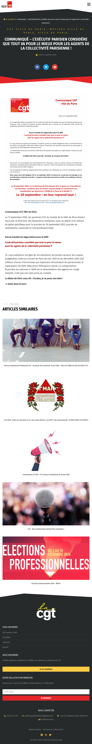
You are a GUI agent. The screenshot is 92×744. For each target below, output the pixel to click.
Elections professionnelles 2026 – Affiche (46, 583)
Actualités (11, 19)
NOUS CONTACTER (46, 710)
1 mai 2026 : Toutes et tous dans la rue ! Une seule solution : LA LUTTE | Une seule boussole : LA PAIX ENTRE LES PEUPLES (46, 420)
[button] (37, 67)
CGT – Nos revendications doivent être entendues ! (46, 529)
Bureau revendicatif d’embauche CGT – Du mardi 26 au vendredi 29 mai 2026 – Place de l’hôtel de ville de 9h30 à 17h (46, 366)
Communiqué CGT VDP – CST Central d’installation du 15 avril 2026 (46, 475)
